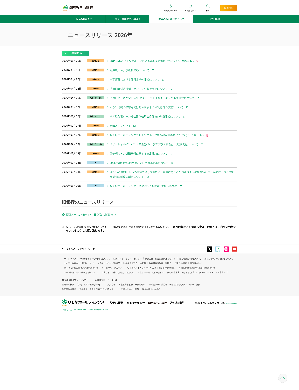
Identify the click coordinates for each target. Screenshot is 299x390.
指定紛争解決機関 (167, 268)
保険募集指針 (196, 263)
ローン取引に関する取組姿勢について (81, 272)
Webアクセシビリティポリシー (127, 259)
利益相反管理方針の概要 (134, 263)
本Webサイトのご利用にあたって (94, 259)
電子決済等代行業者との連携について (81, 268)
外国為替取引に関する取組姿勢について (197, 268)
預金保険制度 (181, 263)
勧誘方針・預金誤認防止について (160, 259)
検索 (208, 10)
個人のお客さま (84, 19)
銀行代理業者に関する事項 (179, 272)
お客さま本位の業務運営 (109, 263)
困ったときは (190, 10)
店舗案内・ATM (170, 10)
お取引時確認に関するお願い (151, 272)
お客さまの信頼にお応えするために (118, 272)
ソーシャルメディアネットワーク (78, 249)
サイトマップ (70, 259)
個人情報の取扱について (190, 259)
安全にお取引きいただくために (141, 268)
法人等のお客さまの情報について (79, 263)
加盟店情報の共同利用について (218, 259)
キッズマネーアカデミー (113, 268)
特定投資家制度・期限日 (160, 263)
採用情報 (215, 19)
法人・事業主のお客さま (127, 19)
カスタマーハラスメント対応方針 (210, 272)
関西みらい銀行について (171, 19)
